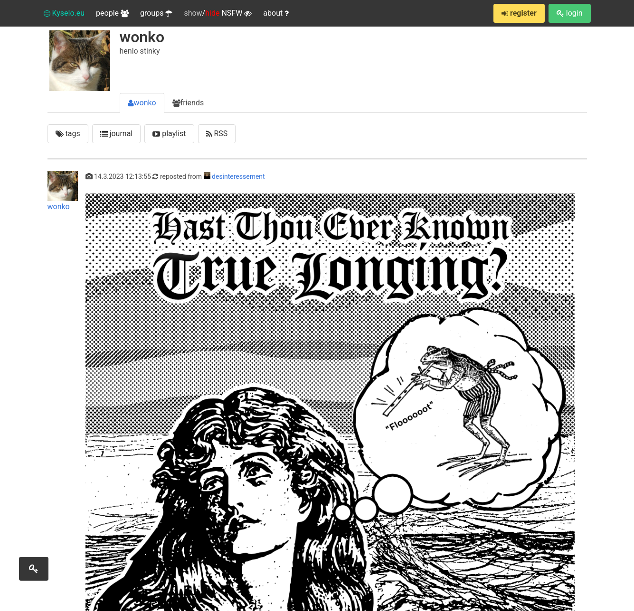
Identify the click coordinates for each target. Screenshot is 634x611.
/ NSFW (218, 13)
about (276, 13)
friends (188, 102)
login (570, 13)
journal (116, 133)
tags (68, 133)
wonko (142, 102)
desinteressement (238, 176)
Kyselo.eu (64, 13)
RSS (217, 133)
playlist (169, 133)
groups (156, 13)
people (112, 13)
